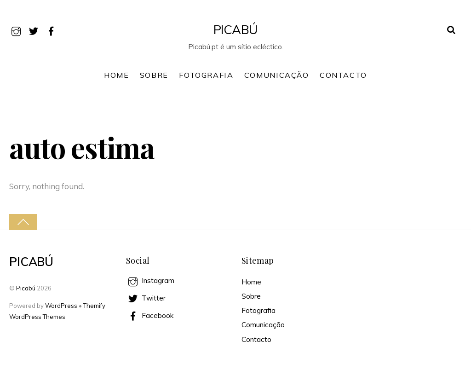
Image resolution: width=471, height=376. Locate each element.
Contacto (343, 75)
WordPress (61, 305)
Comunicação (276, 75)
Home (116, 75)
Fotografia (206, 75)
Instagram (150, 280)
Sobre (154, 75)
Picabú (25, 288)
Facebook (149, 315)
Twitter (146, 298)
